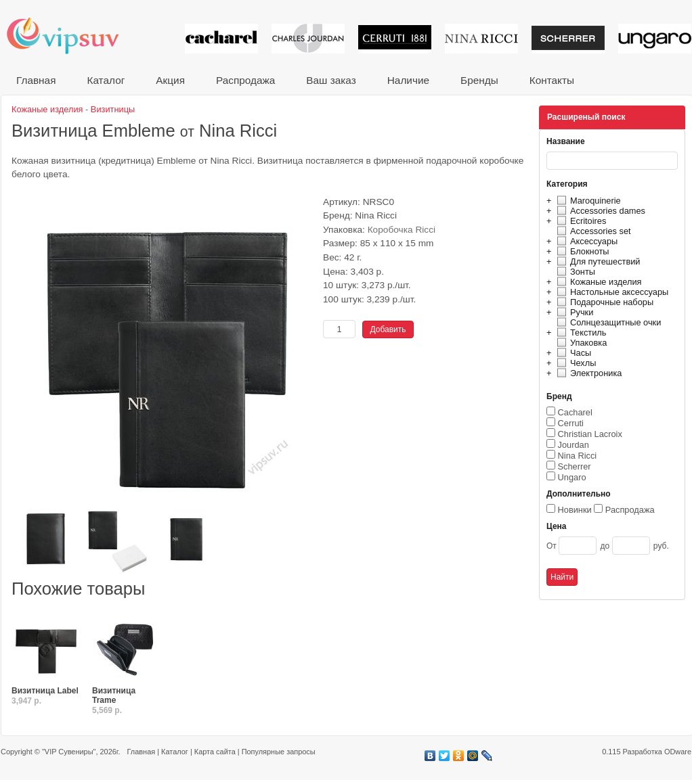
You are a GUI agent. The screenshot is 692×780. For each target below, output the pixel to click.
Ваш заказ (330, 80)
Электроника (587, 373)
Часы (572, 353)
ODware (677, 752)
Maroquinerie (587, 201)
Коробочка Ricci (401, 230)
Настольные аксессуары (610, 292)
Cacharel (575, 412)
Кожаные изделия (597, 282)
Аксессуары (585, 241)
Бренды (479, 80)
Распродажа (245, 80)
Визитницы (113, 109)
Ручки (573, 312)
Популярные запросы (279, 752)
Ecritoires (579, 221)
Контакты (551, 80)
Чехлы (574, 363)
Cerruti (571, 423)
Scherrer (574, 466)
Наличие (408, 80)
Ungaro (572, 477)
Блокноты (581, 251)
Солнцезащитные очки (607, 322)
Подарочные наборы (603, 302)
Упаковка (580, 343)
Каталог (106, 80)
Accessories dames (599, 211)
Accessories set (592, 231)
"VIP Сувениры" (68, 752)
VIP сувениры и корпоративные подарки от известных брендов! (71, 35)
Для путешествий (597, 261)
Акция (170, 80)
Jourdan (573, 445)
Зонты (574, 272)
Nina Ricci (577, 456)
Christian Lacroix (590, 434)
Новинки (575, 510)
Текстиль (580, 332)
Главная (36, 80)
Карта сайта (215, 752)
